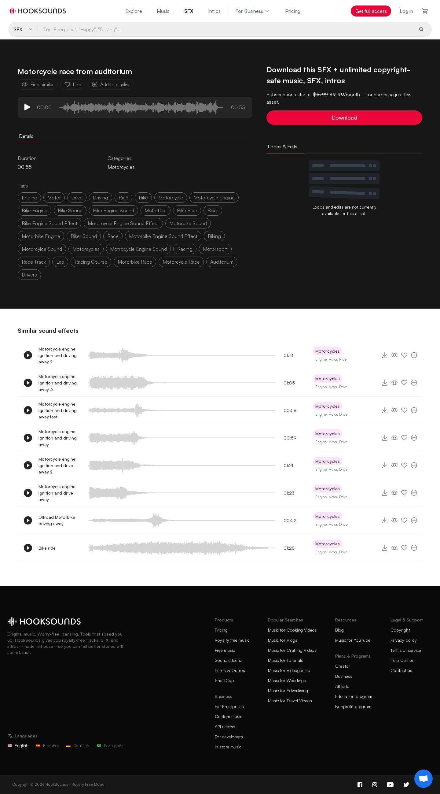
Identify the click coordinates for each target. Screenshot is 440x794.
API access (225, 726)
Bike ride (47, 548)
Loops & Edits (282, 146)
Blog (339, 630)
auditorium (221, 262)
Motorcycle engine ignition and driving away (57, 438)
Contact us (401, 670)
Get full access (371, 11)
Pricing (292, 11)
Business (343, 676)
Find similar (38, 84)
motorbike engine (41, 236)
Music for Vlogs (282, 640)
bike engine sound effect (49, 223)
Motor (332, 359)
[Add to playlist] (414, 355)
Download (344, 117)
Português (110, 745)
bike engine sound (113, 210)
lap (60, 262)
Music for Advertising (288, 690)
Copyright (400, 630)
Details (26, 136)
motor (54, 198)
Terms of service (406, 650)
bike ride (187, 210)
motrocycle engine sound (138, 249)
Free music (225, 650)
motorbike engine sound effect (163, 236)
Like (72, 84)
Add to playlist (111, 84)
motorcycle (170, 198)
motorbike (156, 210)
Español (47, 745)
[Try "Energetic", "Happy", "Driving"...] (225, 29)
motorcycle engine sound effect (123, 223)
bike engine (34, 210)
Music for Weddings (287, 680)
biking (214, 236)
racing (185, 249)
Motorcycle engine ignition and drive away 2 (56, 465)
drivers (29, 275)
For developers (229, 736)
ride (123, 198)
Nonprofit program (353, 706)
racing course (91, 262)
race (113, 236)
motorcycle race (181, 262)
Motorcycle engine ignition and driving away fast (57, 410)
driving (100, 198)
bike (143, 198)
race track (34, 262)
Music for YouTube (352, 640)
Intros (214, 11)
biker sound (84, 236)
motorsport (215, 249)
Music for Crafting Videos (292, 650)
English (17, 745)
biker (212, 210)
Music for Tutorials (285, 660)
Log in (406, 11)
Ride (342, 359)
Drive (343, 386)
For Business (252, 11)
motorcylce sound (42, 249)
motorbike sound (188, 223)
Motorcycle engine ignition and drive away (56, 493)
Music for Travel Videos (290, 700)
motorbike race (135, 262)
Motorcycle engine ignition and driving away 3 (57, 383)
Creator (342, 666)
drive (76, 198)
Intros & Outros (230, 670)
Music (163, 11)
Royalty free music (232, 640)
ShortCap (224, 680)
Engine (29, 198)
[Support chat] (423, 779)
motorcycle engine (214, 198)
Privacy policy (404, 640)
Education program (353, 696)
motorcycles (86, 249)
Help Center (402, 660)
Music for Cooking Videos (292, 630)
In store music (228, 746)
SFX (188, 11)
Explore (133, 11)
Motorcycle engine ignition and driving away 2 (57, 355)
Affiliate (342, 686)
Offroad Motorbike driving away (56, 520)
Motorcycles (121, 167)
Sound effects (228, 660)
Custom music (228, 716)
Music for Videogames (289, 670)
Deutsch (77, 745)
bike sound (70, 210)
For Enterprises (229, 706)
